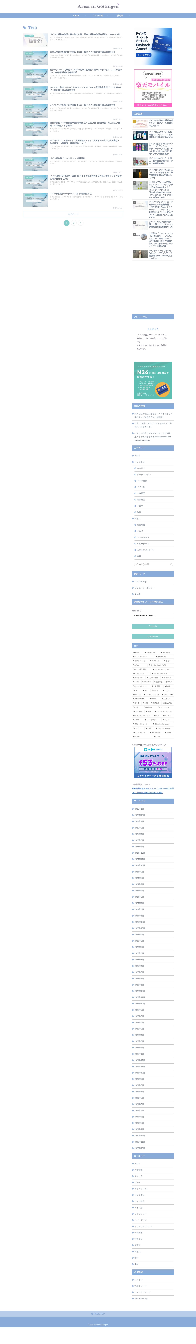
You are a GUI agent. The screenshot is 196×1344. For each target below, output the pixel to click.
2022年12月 (140, 1001)
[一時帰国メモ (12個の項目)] (151, 659)
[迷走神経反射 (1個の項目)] (156, 739)
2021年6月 (139, 1110)
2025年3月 (139, 847)
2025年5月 (139, 835)
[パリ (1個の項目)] (137, 714)
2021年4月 (139, 1123)
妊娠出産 (141, 504)
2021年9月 (139, 1091)
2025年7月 (139, 828)
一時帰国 (141, 498)
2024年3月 (139, 918)
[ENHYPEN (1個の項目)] (138, 718)
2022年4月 (139, 1046)
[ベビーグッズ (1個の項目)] (165, 714)
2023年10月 (140, 937)
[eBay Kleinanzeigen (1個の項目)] (164, 735)
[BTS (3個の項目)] (136, 697)
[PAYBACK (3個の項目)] (147, 689)
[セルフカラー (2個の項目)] (167, 701)
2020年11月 (140, 1155)
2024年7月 (139, 892)
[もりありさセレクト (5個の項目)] (162, 680)
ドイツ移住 (142, 485)
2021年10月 (140, 1085)
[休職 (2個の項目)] (146, 710)
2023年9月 (139, 944)
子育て (140, 511)
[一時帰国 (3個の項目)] (157, 693)
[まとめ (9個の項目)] (168, 667)
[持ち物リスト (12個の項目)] (164, 663)
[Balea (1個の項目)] (137, 726)
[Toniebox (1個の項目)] (150, 714)
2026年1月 (139, 815)
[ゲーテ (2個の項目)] (137, 710)
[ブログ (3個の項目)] (169, 689)
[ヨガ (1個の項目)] (157, 722)
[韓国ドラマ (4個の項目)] (139, 684)
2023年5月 (139, 969)
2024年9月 (139, 879)
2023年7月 (139, 956)
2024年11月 (140, 867)
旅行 (139, 517)
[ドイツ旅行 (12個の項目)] (167, 659)
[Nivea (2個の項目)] (156, 697)
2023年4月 (139, 976)
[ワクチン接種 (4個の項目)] (153, 684)
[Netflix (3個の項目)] (169, 693)
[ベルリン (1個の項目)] (168, 722)
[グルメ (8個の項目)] (140, 672)
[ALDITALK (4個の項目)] (167, 684)
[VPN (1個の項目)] (149, 718)
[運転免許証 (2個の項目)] (168, 710)
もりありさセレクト (146, 556)
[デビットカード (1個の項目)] (140, 739)
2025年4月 (139, 841)
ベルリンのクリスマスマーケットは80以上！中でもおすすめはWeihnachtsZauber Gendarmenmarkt (153, 440)
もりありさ (153, 332)
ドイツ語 (141, 492)
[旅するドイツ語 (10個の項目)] (140, 667)
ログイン (139, 1295)
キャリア (141, 472)
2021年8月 (139, 1098)
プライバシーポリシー (145, 594)
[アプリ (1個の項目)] (163, 743)
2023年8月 (139, 950)
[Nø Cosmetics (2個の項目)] (140, 705)
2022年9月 (139, 1021)
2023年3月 (139, 982)
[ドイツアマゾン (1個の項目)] (153, 726)
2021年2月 (139, 1136)
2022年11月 (140, 1008)
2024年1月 (139, 924)
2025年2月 (139, 854)
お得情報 (141, 530)
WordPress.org (141, 1315)
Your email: (137, 617)
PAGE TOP (98, 1330)
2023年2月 (139, 989)
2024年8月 (139, 886)
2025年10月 (140, 822)
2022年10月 (140, 1014)
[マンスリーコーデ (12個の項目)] (143, 663)
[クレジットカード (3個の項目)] (141, 693)
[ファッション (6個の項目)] (141, 680)
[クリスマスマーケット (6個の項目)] (163, 676)
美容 (139, 562)
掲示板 (138, 600)
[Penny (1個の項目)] (169, 739)
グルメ (140, 536)
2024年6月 (139, 899)
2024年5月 (139, 905)
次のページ (73, 215)
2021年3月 (139, 1129)
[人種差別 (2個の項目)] (167, 705)
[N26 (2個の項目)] (146, 697)
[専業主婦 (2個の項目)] (155, 710)
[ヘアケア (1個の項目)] (138, 735)
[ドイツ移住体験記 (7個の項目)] (141, 676)
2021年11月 (140, 1078)
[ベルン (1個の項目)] (168, 726)
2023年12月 (140, 931)
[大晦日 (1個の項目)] (149, 735)
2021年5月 (139, 1117)
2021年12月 (140, 1072)
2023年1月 (139, 995)
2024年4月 (139, 912)
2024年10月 (140, 873)
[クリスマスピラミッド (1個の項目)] (142, 722)
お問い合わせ (141, 588)
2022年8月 (139, 1027)
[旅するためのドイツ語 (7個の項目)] (161, 672)
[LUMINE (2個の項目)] (155, 705)
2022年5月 (139, 1040)
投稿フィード (141, 1302)
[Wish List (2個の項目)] (137, 701)
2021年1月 (139, 1142)
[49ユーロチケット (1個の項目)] (141, 731)
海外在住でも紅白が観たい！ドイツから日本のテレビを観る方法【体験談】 (154, 418)
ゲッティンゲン (144, 479)
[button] (171, 570)
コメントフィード (143, 1308)
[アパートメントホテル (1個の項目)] (164, 718)
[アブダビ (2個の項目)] (168, 697)
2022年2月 (139, 1059)
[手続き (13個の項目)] (137, 659)
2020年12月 (140, 1149)
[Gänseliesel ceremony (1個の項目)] (163, 731)
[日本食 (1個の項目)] (142, 743)
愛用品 (138, 524)
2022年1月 (139, 1065)
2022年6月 (139, 1033)
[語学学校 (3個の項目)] (158, 689)
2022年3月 (139, 1053)
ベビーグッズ (143, 549)
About (137, 459)
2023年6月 (139, 963)
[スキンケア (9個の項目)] (156, 667)
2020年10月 (140, 1162)
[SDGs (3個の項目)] (136, 689)
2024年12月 (140, 860)
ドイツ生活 (140, 466)
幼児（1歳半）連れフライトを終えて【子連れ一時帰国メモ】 (153, 428)
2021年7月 (139, 1104)
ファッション (143, 543)
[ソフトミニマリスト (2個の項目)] (151, 701)
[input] (153, 570)
